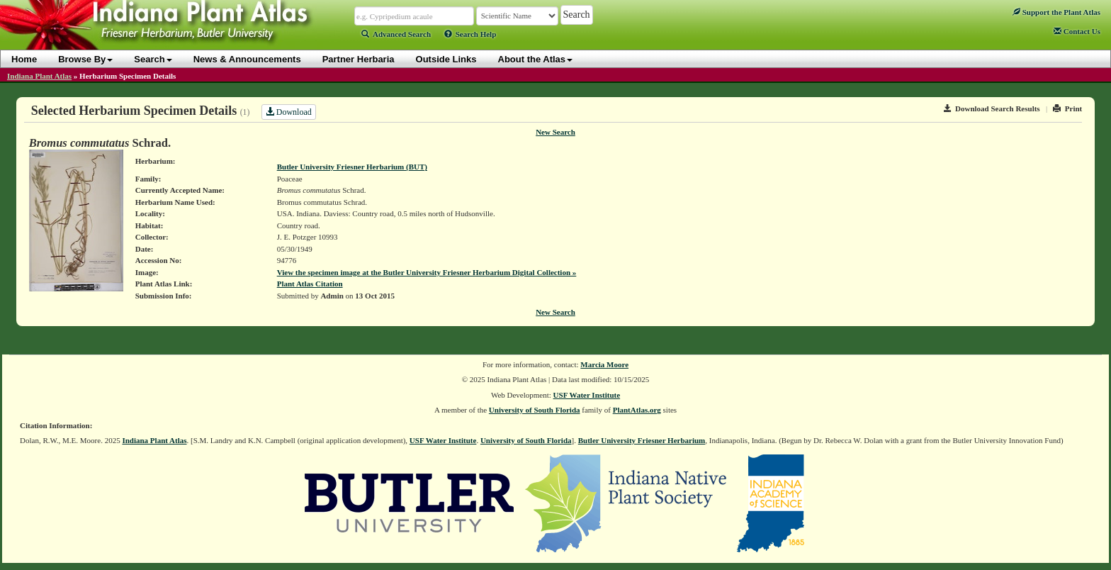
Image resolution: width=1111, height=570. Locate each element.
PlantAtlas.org (637, 410)
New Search (555, 132)
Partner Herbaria (358, 59)
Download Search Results (992, 108)
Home (24, 59)
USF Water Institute (587, 395)
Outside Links (446, 59)
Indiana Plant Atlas (39, 76)
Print (1067, 108)
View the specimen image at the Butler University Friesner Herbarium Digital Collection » (427, 272)
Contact (1077, 31)
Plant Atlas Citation (310, 283)
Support (1056, 12)
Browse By (85, 59)
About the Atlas (535, 59)
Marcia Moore (604, 364)
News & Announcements (247, 59)
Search (152, 59)
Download (289, 112)
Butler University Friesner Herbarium (642, 440)
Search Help (470, 34)
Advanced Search (396, 34)
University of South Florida (534, 410)
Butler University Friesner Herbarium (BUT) (352, 166)
